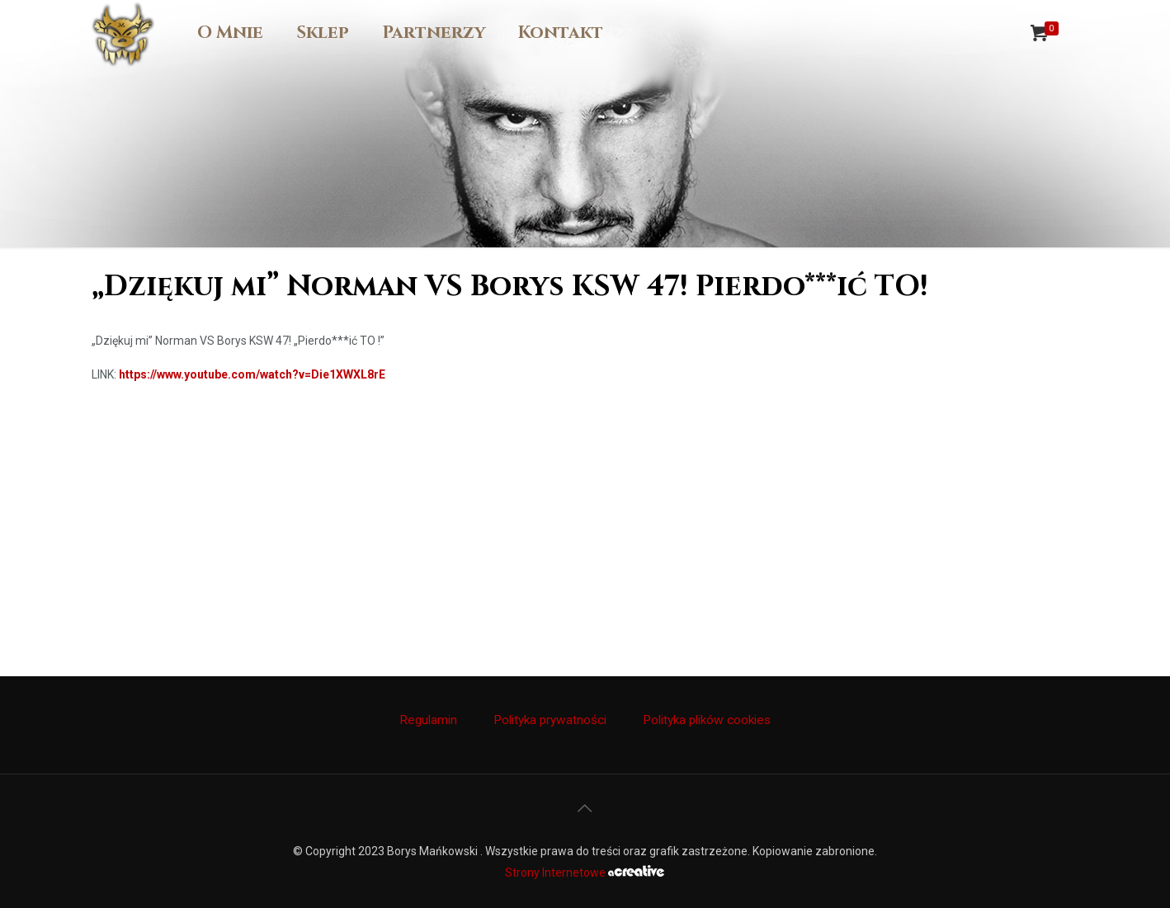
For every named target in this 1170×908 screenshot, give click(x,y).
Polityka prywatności (549, 720)
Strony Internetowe (584, 872)
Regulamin (428, 720)
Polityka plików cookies (707, 720)
